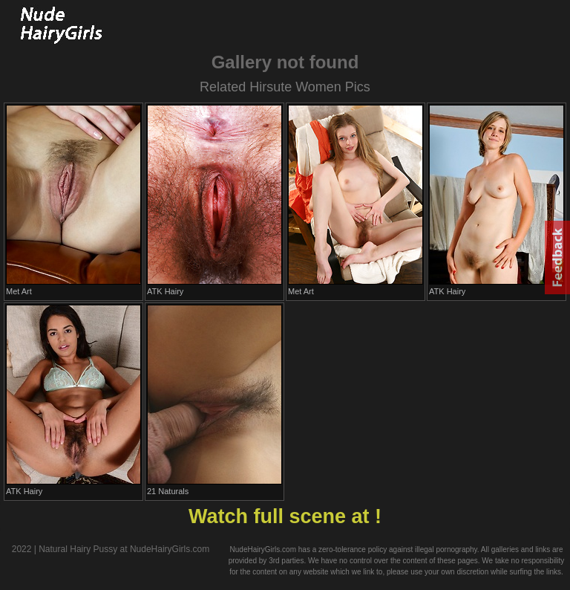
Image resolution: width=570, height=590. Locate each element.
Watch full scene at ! (285, 516)
